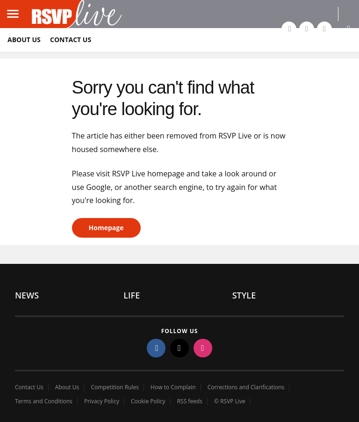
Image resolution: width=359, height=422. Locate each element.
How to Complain (173, 387)
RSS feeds (189, 401)
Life (131, 295)
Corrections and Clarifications (246, 387)
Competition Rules (115, 387)
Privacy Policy (101, 401)
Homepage (106, 227)
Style (244, 295)
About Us (24, 39)
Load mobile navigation (16, 7)
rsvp (77, 14)
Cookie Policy (148, 401)
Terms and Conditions (43, 401)
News (27, 295)
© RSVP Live (229, 401)
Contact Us (70, 39)
